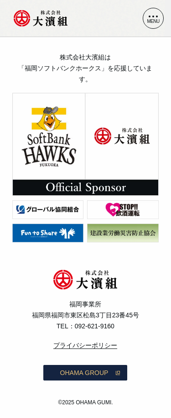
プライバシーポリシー (85, 345)
